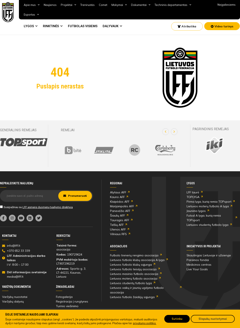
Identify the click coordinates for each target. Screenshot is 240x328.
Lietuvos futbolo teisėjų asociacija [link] (133, 269)
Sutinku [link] (177, 318)
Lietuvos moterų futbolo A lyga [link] (208, 206)
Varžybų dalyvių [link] (13, 301)
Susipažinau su (38, 207)
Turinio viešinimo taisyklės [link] (67, 308)
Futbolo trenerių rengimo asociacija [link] (134, 255)
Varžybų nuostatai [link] (14, 297)
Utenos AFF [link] (118, 229)
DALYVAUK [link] (110, 26)
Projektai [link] (68, 5)
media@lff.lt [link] (15, 276)
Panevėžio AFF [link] (120, 211)
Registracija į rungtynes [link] (72, 301)
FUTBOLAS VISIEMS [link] (82, 26)
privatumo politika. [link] (144, 323)
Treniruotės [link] (87, 5)
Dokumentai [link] (140, 5)
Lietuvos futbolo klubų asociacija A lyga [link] (137, 260)
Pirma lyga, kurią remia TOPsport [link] (209, 201)
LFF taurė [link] (193, 192)
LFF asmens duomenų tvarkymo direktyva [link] (48, 207)
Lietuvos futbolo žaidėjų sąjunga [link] (132, 297)
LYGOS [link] (29, 26)
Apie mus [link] (32, 5)
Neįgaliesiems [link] (226, 4)
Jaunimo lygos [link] (196, 211)
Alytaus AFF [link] (118, 192)
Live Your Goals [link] (197, 269)
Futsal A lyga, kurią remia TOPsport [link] (204, 218)
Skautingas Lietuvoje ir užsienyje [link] (209, 255)
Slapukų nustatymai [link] (213, 318)
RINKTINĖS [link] (51, 26)
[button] (165, 131)
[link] (8, 12)
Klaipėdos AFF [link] (119, 201)
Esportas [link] (31, 14)
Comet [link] (103, 5)
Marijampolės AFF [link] (122, 206)
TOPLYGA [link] (193, 197)
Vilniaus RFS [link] (118, 234)
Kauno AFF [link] (117, 197)
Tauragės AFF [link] (119, 220)
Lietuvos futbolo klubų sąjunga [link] (131, 264)
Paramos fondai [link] (198, 260)
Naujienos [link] (50, 5)
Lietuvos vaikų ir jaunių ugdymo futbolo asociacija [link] (137, 290)
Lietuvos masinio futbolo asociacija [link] (134, 274)
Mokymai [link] (119, 5)
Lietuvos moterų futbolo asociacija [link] (133, 278)
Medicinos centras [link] (199, 264)
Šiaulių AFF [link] (117, 215)
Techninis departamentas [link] (173, 5)
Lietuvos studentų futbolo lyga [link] (207, 225)
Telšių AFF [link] (117, 225)
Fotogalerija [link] (64, 297)
